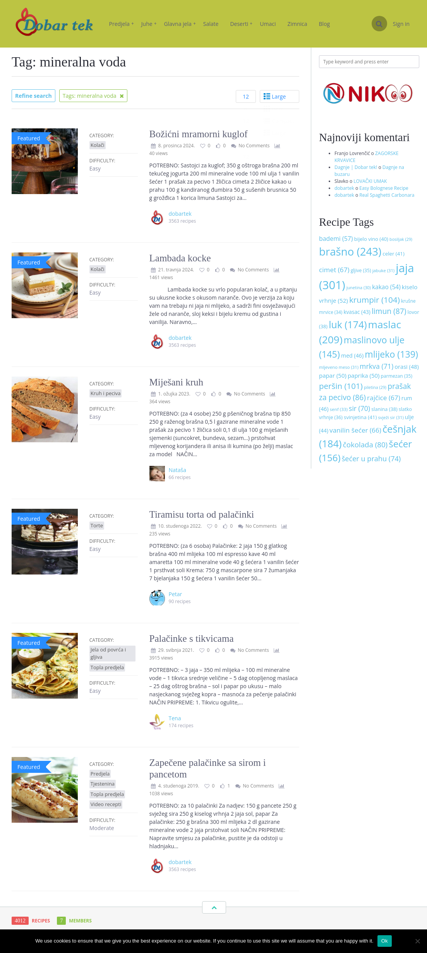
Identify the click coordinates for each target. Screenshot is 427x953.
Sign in (401, 23)
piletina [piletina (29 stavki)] (375, 387)
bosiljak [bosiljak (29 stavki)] (400, 239)
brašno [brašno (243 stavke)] (350, 251)
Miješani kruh (176, 382)
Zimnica (297, 23)
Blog (324, 23)
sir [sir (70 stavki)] (359, 408)
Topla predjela (107, 667)
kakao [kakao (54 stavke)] (386, 287)
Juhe (149, 23)
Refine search (33, 95)
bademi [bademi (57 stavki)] (336, 238)
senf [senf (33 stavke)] (339, 409)
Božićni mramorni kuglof (198, 134)
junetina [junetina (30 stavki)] (358, 287)
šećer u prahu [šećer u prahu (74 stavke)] (371, 458)
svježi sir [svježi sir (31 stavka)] (390, 417)
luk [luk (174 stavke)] (348, 324)
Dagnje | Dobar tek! (355, 167)
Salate (211, 23)
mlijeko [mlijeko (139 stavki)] (391, 354)
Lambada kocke (180, 258)
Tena (175, 718)
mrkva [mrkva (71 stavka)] (376, 366)
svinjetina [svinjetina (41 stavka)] (360, 417)
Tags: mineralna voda (93, 95)
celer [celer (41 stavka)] (393, 253)
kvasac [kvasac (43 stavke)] (356, 311)
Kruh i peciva (106, 393)
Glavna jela (180, 23)
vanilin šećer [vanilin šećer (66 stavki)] (355, 430)
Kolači (98, 145)
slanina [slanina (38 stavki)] (384, 409)
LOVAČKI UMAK (370, 181)
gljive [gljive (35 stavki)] (361, 270)
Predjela (121, 23)
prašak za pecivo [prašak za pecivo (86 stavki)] (365, 391)
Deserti (241, 23)
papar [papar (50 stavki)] (332, 375)
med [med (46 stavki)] (352, 355)
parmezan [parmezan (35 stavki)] (396, 376)
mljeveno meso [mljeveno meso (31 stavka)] (338, 367)
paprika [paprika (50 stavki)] (363, 375)
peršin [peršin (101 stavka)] (341, 385)
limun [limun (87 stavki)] (389, 311)
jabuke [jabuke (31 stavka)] (383, 270)
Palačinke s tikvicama (191, 638)
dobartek (344, 188)
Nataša (178, 470)
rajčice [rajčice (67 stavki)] (383, 397)
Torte (97, 525)
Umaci (268, 23)
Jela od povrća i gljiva (108, 653)
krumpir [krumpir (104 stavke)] (374, 299)
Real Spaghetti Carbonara (386, 195)
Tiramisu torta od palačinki (201, 514)
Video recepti (106, 804)
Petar (175, 594)
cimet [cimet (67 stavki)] (334, 269)
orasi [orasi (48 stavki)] (406, 366)
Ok (384, 941)
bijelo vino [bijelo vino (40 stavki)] (371, 238)
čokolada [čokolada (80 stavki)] (365, 444)
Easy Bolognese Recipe (383, 188)
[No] (417, 941)
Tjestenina (103, 783)
